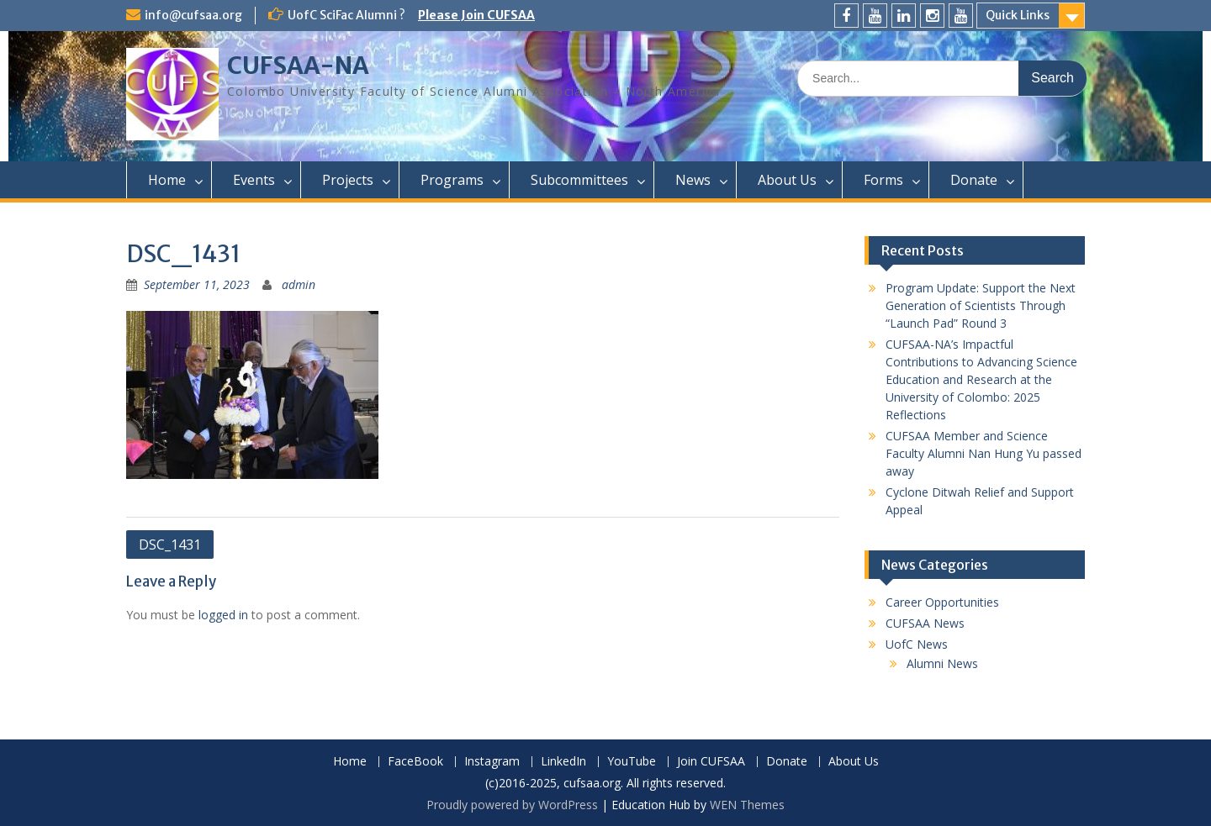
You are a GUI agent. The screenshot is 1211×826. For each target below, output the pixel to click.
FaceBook (415, 761)
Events (254, 180)
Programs (452, 180)
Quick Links (1018, 15)
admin (298, 284)
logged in (223, 615)
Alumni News (942, 663)
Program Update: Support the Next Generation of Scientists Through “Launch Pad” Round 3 (981, 305)
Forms (883, 180)
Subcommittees (579, 180)
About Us (787, 180)
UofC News (917, 644)
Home (167, 180)
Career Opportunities (942, 602)
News (693, 180)
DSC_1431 (170, 544)
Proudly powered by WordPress (512, 805)
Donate (973, 180)
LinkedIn (563, 761)
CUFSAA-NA (298, 65)
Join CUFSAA (711, 761)
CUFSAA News (925, 623)
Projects (347, 180)
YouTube (631, 761)
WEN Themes (747, 805)
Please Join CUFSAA (476, 15)
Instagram (492, 761)
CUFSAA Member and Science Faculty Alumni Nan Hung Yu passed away (983, 453)
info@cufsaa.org (193, 15)
